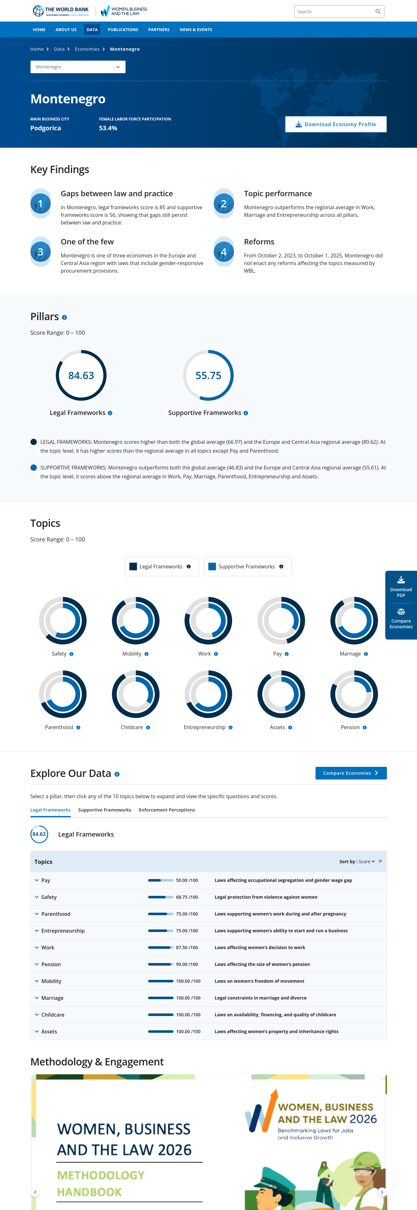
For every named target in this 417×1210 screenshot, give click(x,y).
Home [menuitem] (39, 29)
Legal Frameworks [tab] (50, 810)
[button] (78, 67)
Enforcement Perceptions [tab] (167, 810)
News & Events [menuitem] (196, 29)
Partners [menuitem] (159, 29)
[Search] (339, 11)
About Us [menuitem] (65, 29)
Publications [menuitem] (123, 29)
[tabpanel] (208, 932)
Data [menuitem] (92, 29)
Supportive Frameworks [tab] (104, 810)
